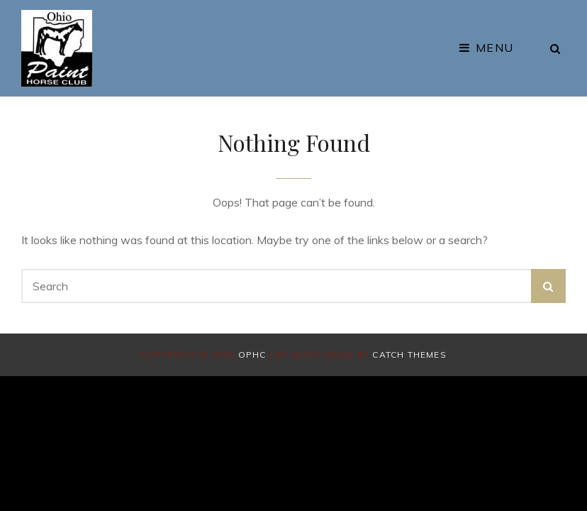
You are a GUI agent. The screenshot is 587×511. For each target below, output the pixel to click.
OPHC (252, 354)
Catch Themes (409, 354)
